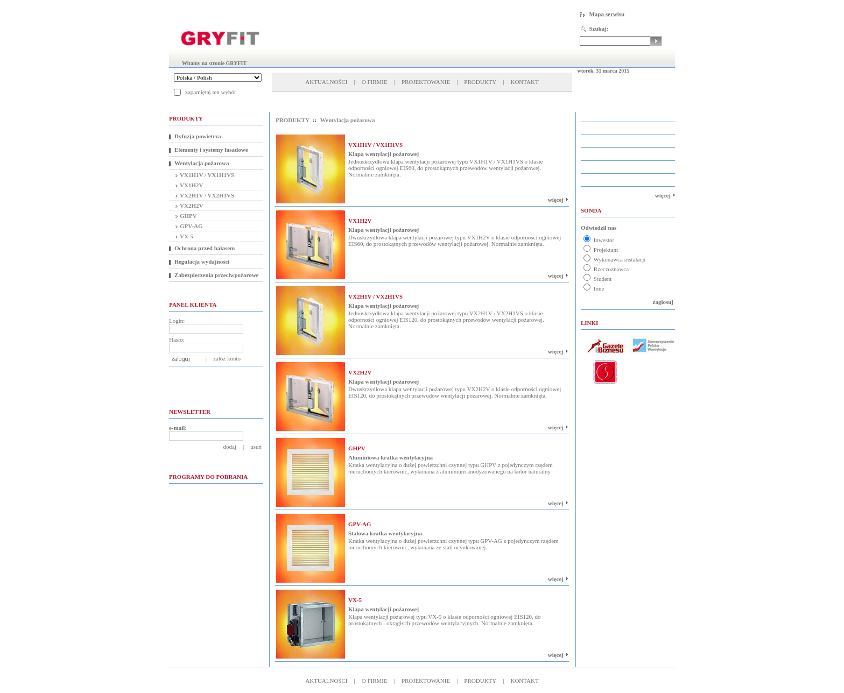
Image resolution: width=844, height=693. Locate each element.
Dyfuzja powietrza (197, 136)
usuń (256, 446)
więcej (556, 199)
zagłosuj (663, 302)
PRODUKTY (480, 82)
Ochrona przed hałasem (204, 248)
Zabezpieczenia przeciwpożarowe (216, 275)
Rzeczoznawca (606, 269)
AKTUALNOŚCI (326, 82)
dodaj (229, 446)
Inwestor (598, 240)
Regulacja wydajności (201, 261)
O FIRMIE (375, 82)
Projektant (600, 249)
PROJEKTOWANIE (426, 82)
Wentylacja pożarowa (201, 163)
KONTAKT (524, 82)
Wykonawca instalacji (614, 259)
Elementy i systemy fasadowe (211, 149)
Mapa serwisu (606, 14)
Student (597, 278)
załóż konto (227, 358)
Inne (593, 288)
